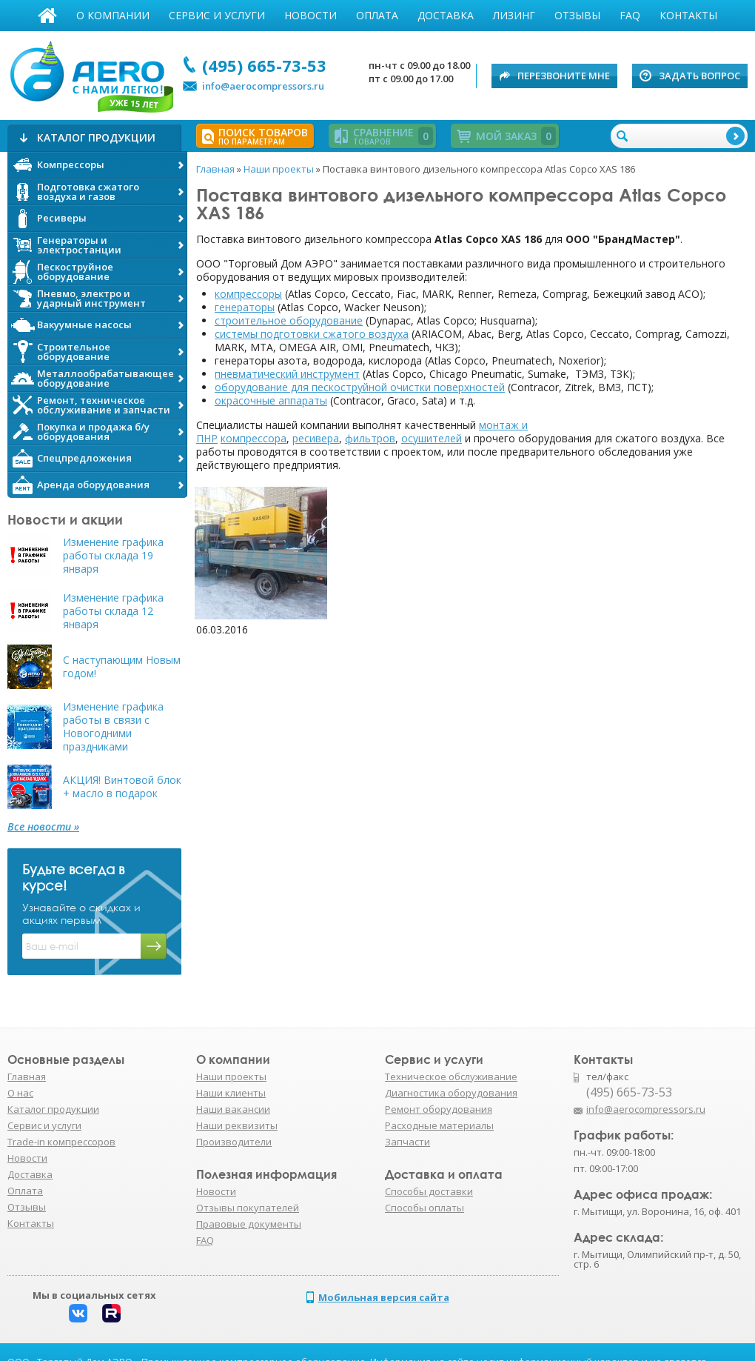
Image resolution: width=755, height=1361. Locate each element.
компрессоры (248, 294)
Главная (47, 15)
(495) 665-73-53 (264, 65)
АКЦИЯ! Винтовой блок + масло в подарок (122, 786)
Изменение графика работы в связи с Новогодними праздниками (113, 726)
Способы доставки (429, 1191)
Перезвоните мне (563, 75)
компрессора (253, 438)
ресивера (315, 438)
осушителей (431, 438)
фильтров (370, 438)
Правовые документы (248, 1224)
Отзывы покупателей (247, 1207)
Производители (234, 1141)
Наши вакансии (233, 1109)
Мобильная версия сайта (383, 1297)
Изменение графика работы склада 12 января (113, 611)
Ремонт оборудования (438, 1109)
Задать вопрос (699, 75)
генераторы (245, 307)
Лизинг (514, 15)
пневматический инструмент (287, 374)
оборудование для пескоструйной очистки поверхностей (360, 387)
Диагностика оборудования (451, 1092)
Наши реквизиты (237, 1125)
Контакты (688, 15)
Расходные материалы (439, 1125)
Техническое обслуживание (451, 1076)
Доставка (445, 15)
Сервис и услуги (217, 15)
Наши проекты (231, 1076)
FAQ (630, 15)
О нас (20, 1092)
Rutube (111, 1313)
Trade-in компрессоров (61, 1141)
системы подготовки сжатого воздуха (312, 334)
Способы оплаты (424, 1207)
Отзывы (577, 15)
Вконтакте (78, 1313)
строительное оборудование (289, 320)
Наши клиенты (231, 1092)
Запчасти (407, 1141)
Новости (310, 15)
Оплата (377, 15)
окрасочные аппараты (271, 400)
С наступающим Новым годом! (122, 666)
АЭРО (90, 72)
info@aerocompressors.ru (263, 86)
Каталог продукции (53, 1109)
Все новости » (43, 826)
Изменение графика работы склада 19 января (113, 556)
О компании (113, 15)
